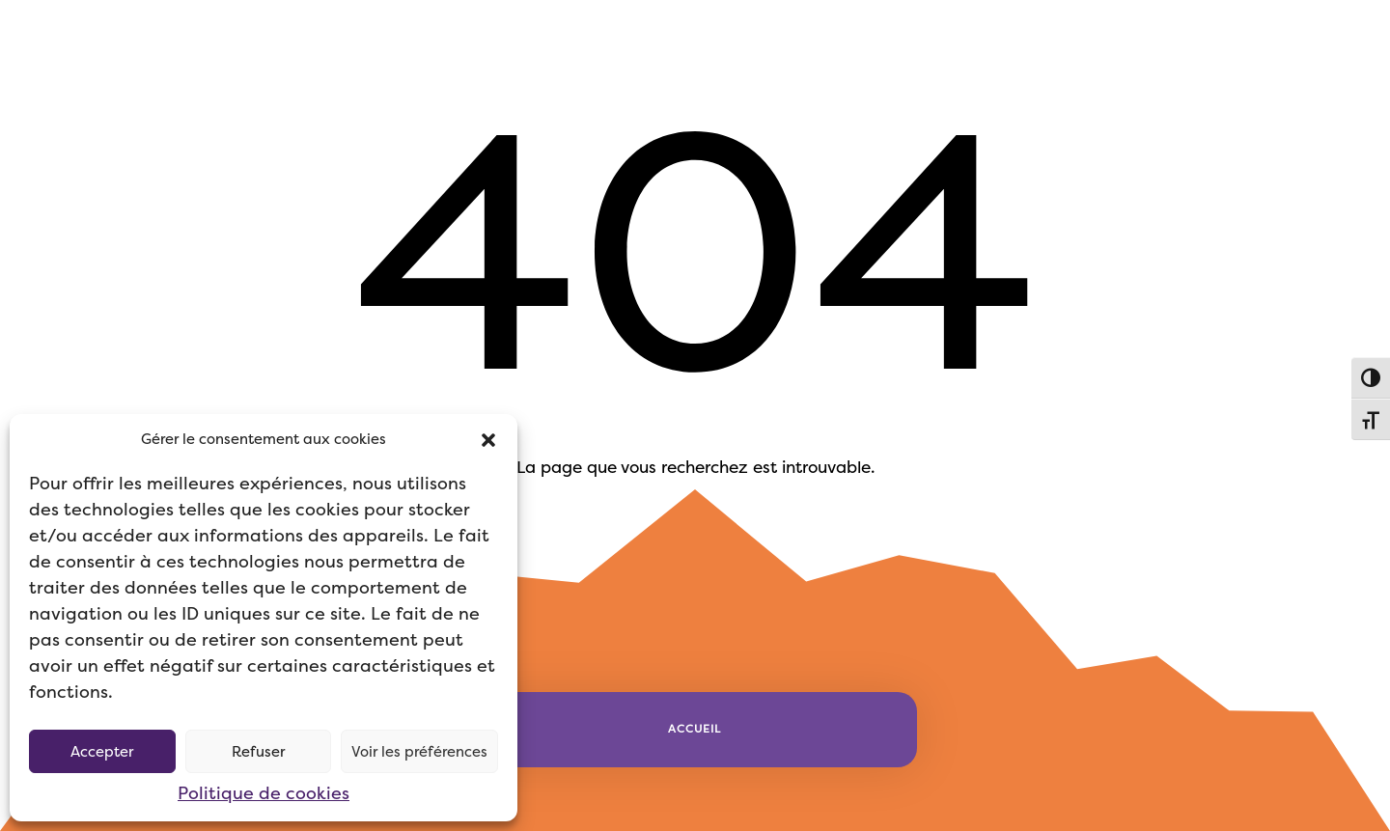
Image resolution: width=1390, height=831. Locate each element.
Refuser (258, 752)
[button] (488, 440)
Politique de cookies (263, 793)
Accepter (101, 752)
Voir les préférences (419, 752)
